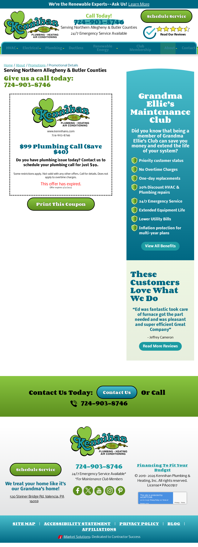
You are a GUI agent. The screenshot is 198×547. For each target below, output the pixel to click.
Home (8, 72)
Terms (183, 507)
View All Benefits (160, 252)
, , (37, 505)
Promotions (37, 72)
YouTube (99, 494)
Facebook (81, 494)
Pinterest (117, 494)
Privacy (177, 507)
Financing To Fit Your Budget (162, 473)
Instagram (108, 494)
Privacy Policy (154, 504)
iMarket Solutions (77, 542)
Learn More (138, 5)
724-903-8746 (99, 22)
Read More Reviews (160, 352)
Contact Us (117, 398)
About (20, 72)
